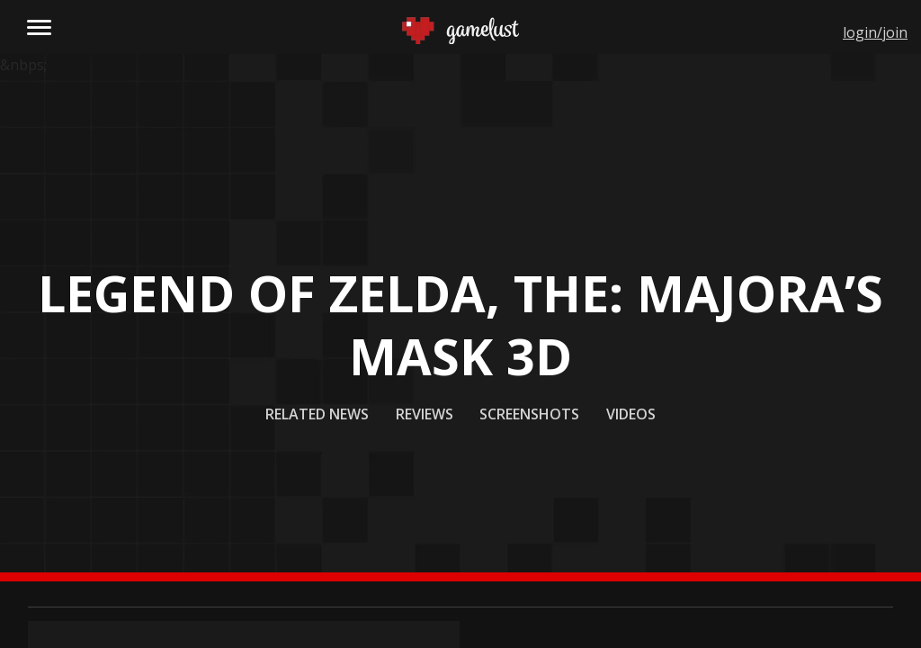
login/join (875, 32)
